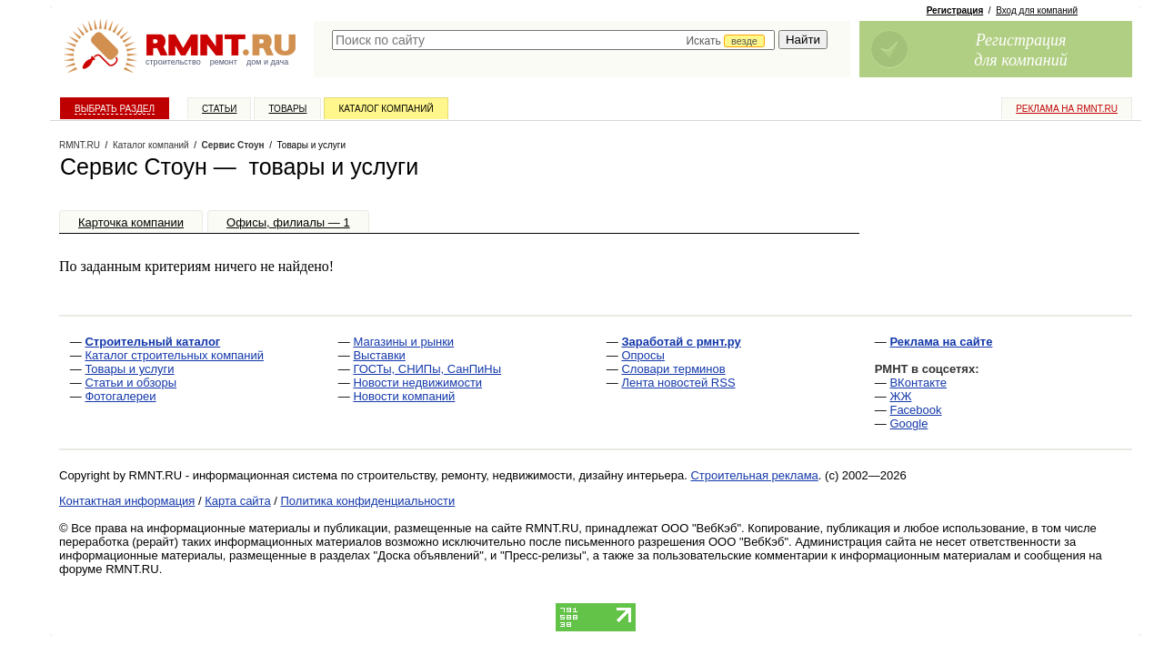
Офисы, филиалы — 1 (288, 222)
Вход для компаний (1037, 10)
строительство (173, 61)
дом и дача (267, 61)
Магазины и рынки (403, 341)
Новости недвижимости (417, 382)
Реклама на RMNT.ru (1067, 109)
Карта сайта (237, 501)
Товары (287, 109)
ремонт (223, 61)
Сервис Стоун (233, 145)
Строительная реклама (754, 475)
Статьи (219, 109)
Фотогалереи (120, 396)
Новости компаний (404, 396)
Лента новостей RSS (678, 382)
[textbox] (553, 40)
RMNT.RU (79, 145)
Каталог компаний (385, 109)
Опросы (642, 355)
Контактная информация (127, 501)
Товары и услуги (129, 369)
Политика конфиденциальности (368, 501)
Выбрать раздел (115, 109)
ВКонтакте (918, 382)
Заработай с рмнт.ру (680, 341)
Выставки (379, 355)
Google (908, 423)
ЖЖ (900, 396)
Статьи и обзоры (130, 382)
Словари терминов (673, 369)
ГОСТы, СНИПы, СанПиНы (427, 369)
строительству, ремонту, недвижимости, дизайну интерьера (521, 475)
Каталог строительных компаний (174, 355)
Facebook (915, 410)
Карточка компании (131, 222)
